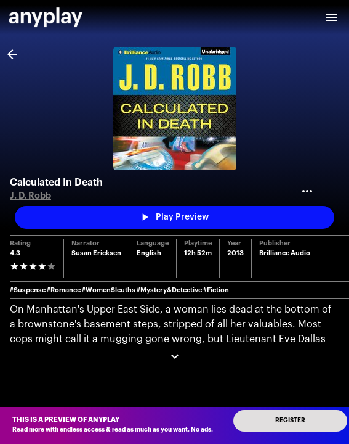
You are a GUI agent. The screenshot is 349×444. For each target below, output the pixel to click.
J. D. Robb (30, 195)
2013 (235, 253)
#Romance (64, 290)
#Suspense (28, 290)
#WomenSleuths (108, 290)
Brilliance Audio (284, 253)
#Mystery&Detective (169, 290)
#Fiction (216, 290)
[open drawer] (331, 17)
